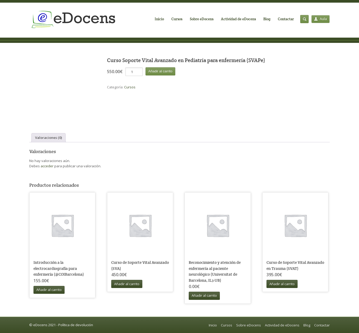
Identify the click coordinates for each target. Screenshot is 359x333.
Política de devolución (75, 324)
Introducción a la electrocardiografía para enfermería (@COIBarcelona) (58, 268)
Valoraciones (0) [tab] (48, 137)
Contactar (286, 19)
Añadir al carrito (160, 71)
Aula (320, 18)
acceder (47, 166)
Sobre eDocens (202, 19)
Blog (266, 19)
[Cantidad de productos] (134, 71)
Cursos (176, 19)
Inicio (159, 19)
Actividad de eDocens (238, 19)
